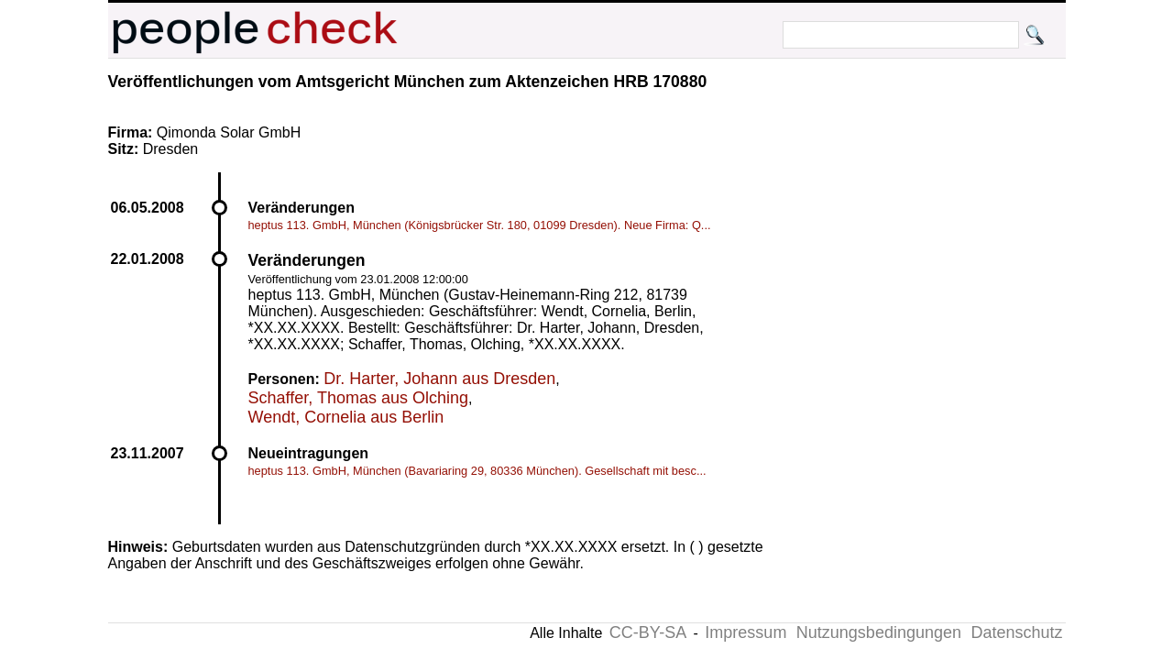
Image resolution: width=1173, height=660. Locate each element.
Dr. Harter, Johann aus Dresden (439, 378)
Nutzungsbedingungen (878, 632)
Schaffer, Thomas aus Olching (358, 398)
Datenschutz (1016, 632)
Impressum (745, 632)
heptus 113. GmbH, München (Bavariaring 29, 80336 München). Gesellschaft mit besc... (477, 471)
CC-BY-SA (647, 632)
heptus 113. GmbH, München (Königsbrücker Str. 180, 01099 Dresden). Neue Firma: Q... (479, 225)
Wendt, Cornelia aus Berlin (346, 417)
